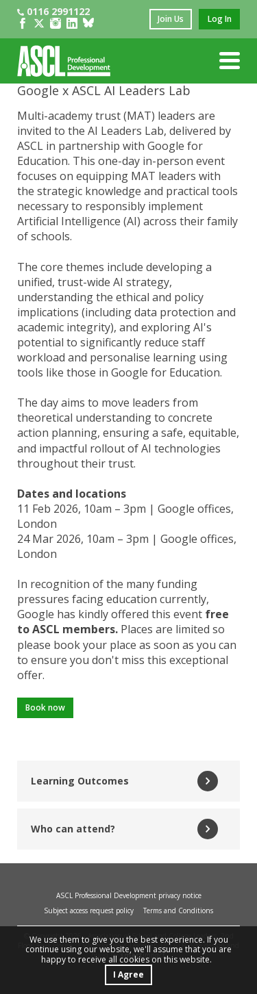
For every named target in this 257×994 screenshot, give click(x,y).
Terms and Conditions (178, 910)
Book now (45, 707)
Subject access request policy (89, 910)
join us (171, 19)
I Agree (128, 974)
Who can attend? (124, 829)
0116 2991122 (53, 11)
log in (220, 19)
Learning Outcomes (124, 781)
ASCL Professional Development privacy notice (128, 895)
